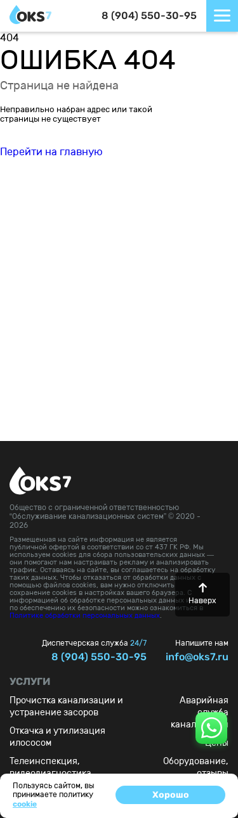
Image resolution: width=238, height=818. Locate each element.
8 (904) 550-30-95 (149, 16)
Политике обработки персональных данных (85, 615)
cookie (25, 804)
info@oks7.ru (197, 657)
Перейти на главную (51, 152)
